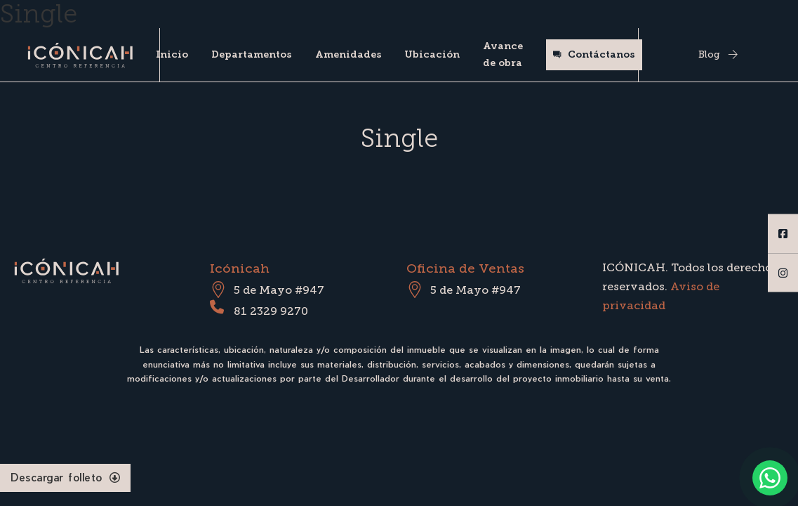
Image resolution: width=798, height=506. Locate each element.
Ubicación (432, 54)
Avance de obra (503, 54)
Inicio (172, 54)
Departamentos (251, 54)
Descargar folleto (65, 477)
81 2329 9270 (271, 311)
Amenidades (348, 54)
